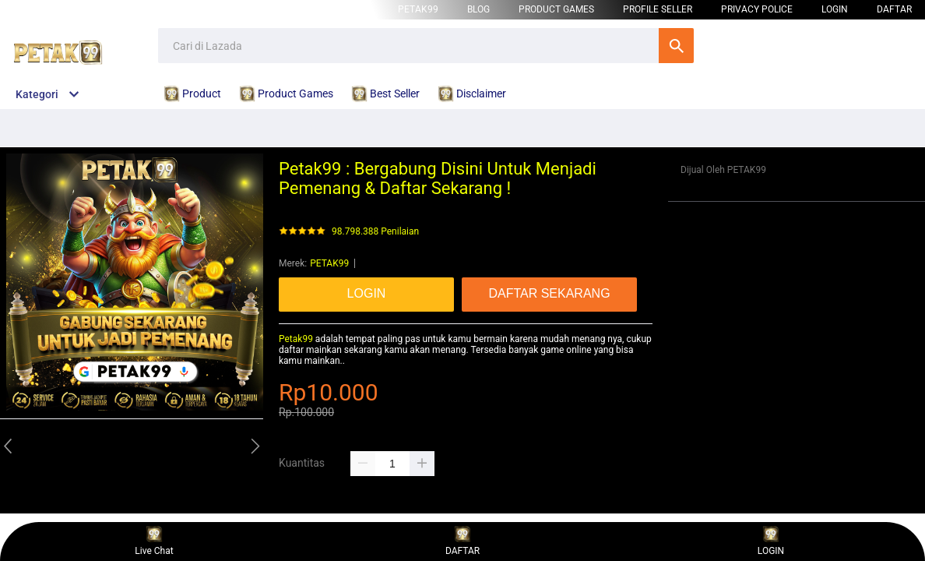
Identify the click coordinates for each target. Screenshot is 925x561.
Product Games (556, 9)
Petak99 (296, 338)
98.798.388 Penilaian (375, 232)
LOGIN (834, 9)
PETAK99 (418, 9)
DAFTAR (894, 9)
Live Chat (154, 541)
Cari (676, 45)
